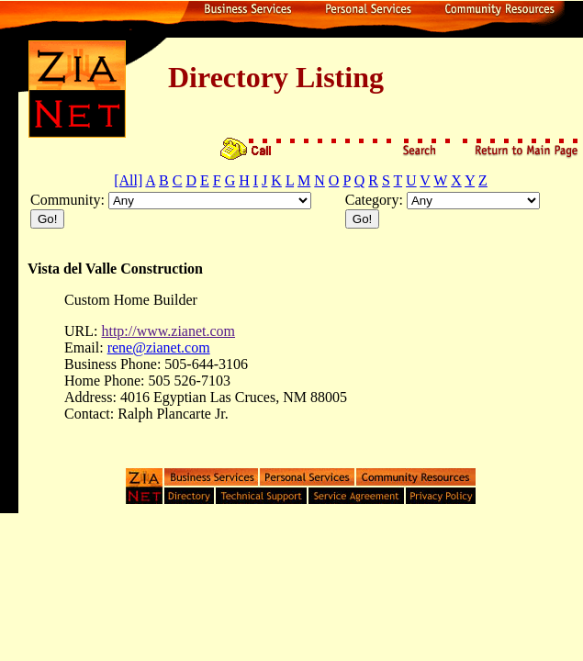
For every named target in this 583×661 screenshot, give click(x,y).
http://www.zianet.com (168, 331)
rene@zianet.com (158, 347)
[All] (128, 180)
